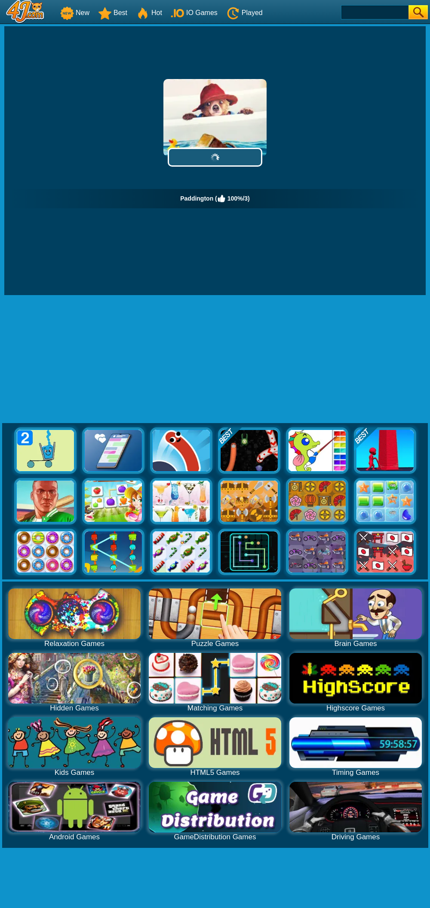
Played (244, 12)
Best (112, 12)
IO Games (194, 12)
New (74, 12)
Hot (149, 12)
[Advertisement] (215, 359)
